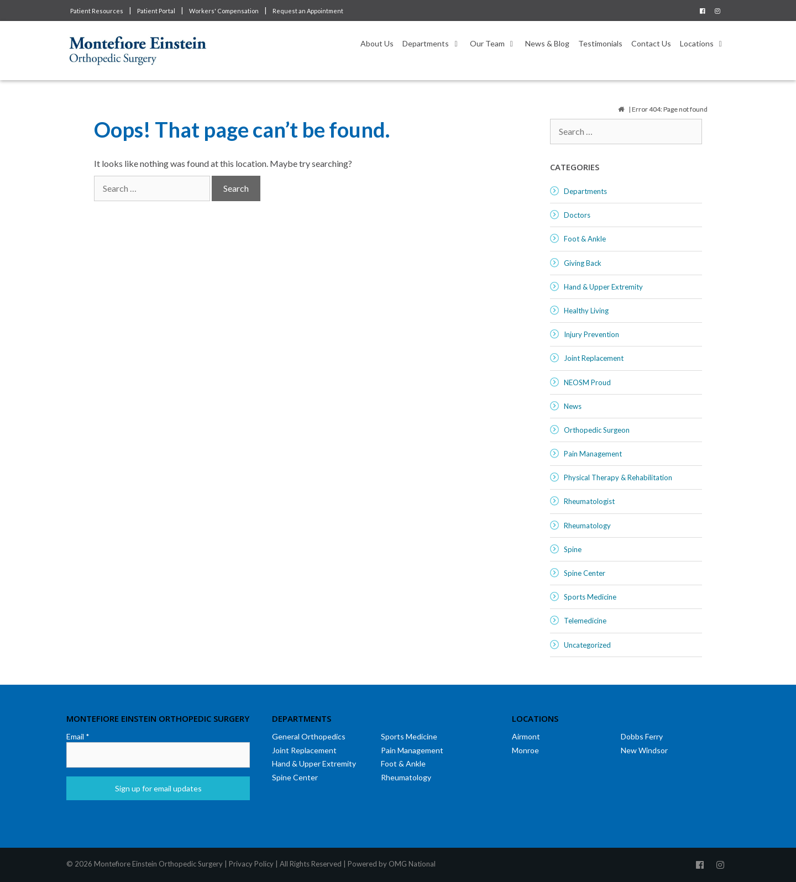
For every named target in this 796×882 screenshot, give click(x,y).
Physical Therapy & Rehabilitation (618, 477)
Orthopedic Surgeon (597, 430)
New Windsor (644, 750)
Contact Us (651, 43)
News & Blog (547, 43)
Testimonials (600, 43)
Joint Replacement (594, 358)
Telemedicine (585, 620)
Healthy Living (586, 310)
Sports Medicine (590, 596)
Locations (705, 43)
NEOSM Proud (587, 382)
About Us (377, 43)
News (573, 406)
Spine (573, 549)
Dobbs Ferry (642, 736)
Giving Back (582, 263)
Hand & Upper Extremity (603, 286)
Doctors (577, 215)
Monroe (525, 750)
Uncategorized (587, 645)
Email (78, 736)
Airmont (526, 736)
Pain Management (593, 453)
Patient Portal (156, 10)
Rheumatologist (589, 501)
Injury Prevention (591, 334)
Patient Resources (96, 10)
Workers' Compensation (224, 10)
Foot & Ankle (585, 238)
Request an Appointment (308, 10)
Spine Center (584, 573)
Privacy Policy (251, 863)
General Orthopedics (308, 736)
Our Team (495, 43)
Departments (433, 43)
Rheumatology (587, 525)
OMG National (412, 863)
